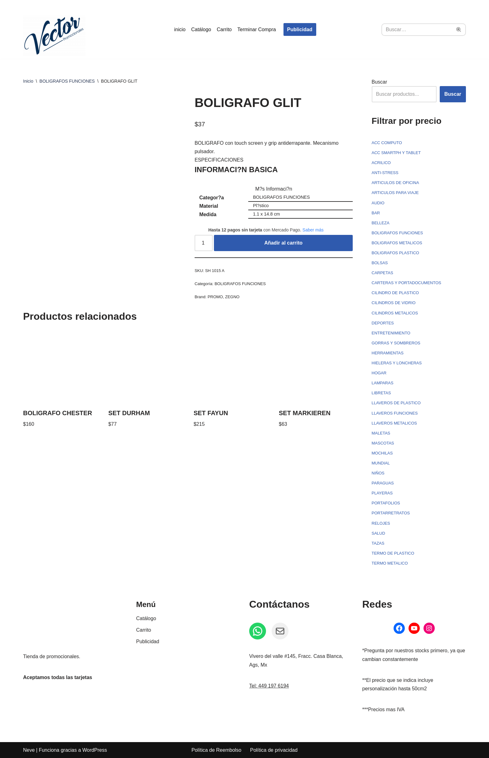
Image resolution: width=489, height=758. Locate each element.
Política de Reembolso (216, 750)
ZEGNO (232, 296)
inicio (179, 29)
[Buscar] (416, 29)
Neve (29, 750)
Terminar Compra (256, 29)
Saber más (313, 229)
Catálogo (201, 29)
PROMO (215, 296)
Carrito (224, 29)
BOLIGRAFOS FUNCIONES (67, 81)
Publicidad (299, 29)
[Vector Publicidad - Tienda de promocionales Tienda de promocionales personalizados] (54, 35)
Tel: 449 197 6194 (269, 685)
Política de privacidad (274, 750)
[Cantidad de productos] (204, 243)
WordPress (94, 750)
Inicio (28, 81)
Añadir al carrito (283, 242)
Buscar (379, 82)
